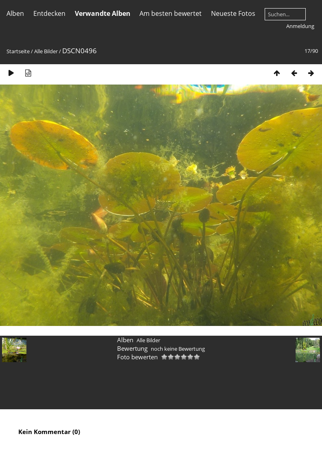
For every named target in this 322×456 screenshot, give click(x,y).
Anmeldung (300, 26)
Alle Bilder (46, 51)
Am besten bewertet (170, 13)
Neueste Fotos (233, 13)
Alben (15, 13)
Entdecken (49, 13)
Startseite (18, 51)
